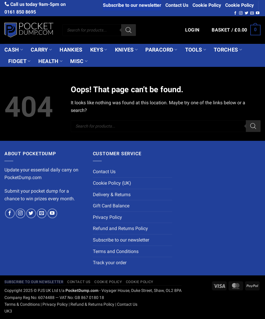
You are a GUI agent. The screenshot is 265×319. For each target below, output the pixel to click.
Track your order (109, 262)
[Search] (128, 30)
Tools (195, 50)
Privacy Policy (107, 217)
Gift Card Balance (111, 206)
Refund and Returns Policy (120, 228)
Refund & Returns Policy (92, 304)
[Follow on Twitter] (246, 13)
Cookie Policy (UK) (112, 183)
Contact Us (176, 5)
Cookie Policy (206, 5)
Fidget (19, 61)
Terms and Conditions (116, 251)
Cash (13, 50)
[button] (192, 30)
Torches (228, 50)
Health (50, 61)
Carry (41, 50)
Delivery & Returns (112, 194)
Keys (98, 50)
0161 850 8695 (20, 12)
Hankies (71, 50)
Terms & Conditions (22, 304)
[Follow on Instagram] (241, 13)
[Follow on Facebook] (235, 13)
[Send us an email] (252, 13)
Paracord (161, 50)
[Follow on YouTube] (257, 13)
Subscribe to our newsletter (132, 5)
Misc (79, 61)
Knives (126, 50)
